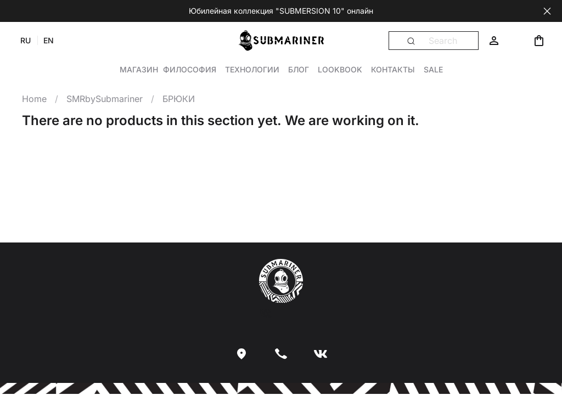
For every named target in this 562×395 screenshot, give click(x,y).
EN (48, 40)
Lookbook (340, 69)
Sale (433, 69)
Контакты (393, 69)
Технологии (252, 69)
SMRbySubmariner (104, 98)
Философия (189, 69)
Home (34, 98)
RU (25, 40)
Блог (298, 69)
